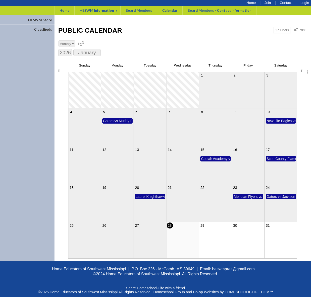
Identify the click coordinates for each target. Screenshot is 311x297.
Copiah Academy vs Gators (216, 159)
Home (64, 10)
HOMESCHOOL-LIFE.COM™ (249, 292)
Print (300, 30)
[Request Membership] (267, 3)
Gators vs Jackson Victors (281, 197)
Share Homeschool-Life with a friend (155, 288)
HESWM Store (40, 20)
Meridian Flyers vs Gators (248, 197)
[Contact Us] (286, 3)
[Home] (251, 3)
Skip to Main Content (155, 284)
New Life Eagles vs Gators (281, 121)
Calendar (169, 10)
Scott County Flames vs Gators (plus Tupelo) (281, 159)
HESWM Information (99, 10)
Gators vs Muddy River (118, 121)
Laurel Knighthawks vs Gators (150, 197)
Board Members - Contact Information (220, 10)
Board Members (139, 10)
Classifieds (43, 29)
